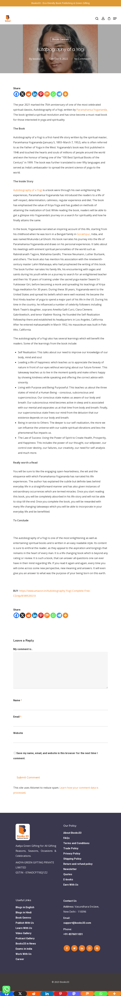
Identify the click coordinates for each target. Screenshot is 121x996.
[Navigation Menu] (115, 18)
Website (18, 733)
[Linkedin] (34, 94)
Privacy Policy (71, 853)
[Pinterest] (41, 94)
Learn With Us (24, 928)
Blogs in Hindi (24, 912)
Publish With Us (25, 922)
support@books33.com (77, 922)
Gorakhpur (83, 234)
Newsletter (70, 869)
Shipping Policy (72, 858)
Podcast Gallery (25, 938)
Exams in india (24, 948)
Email (17, 716)
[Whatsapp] (53, 94)
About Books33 (72, 832)
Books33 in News (26, 943)
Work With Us (24, 953)
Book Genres (60, 39)
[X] (22, 94)
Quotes (67, 874)
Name (17, 700)
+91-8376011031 (73, 934)
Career (20, 959)
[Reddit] (28, 94)
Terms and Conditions (76, 843)
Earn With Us (70, 884)
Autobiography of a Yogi (27, 190)
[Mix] (47, 94)
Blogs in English (25, 907)
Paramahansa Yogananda (91, 109)
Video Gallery (23, 933)
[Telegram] (59, 94)
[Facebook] (16, 94)
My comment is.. (23, 649)
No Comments (82, 58)
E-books (68, 879)
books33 (37, 58)
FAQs (66, 838)
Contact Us (70, 900)
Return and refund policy (77, 863)
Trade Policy (70, 848)
